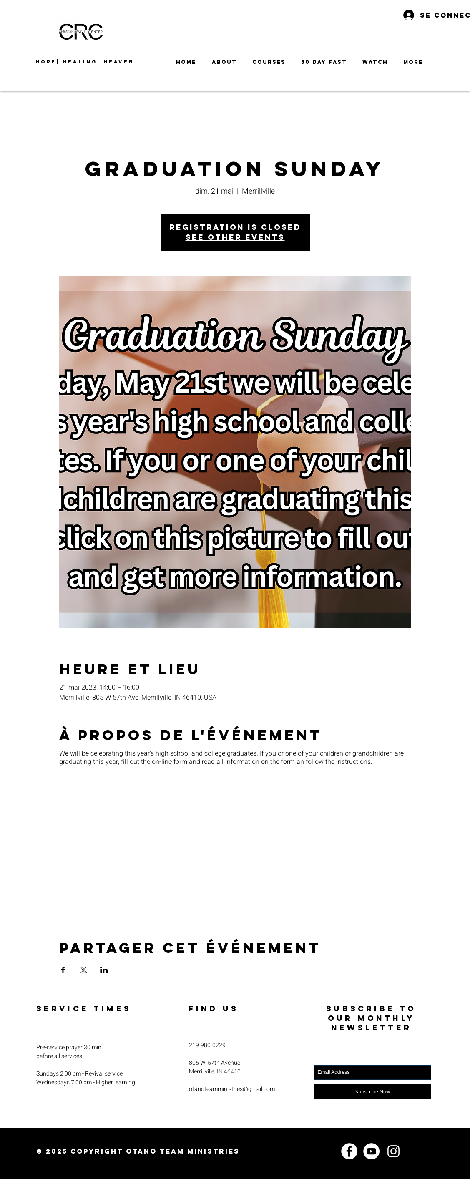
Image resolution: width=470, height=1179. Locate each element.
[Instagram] (393, 1151)
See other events (235, 237)
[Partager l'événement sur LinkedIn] (104, 970)
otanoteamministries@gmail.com (232, 1089)
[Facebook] (349, 1151)
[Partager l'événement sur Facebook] (63, 970)
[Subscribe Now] (372, 1091)
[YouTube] (371, 1151)
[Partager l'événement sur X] (84, 970)
